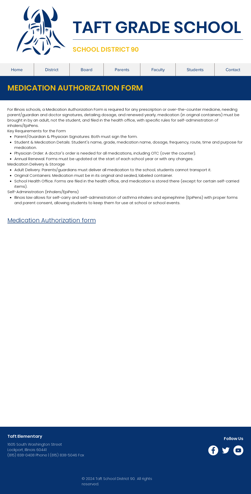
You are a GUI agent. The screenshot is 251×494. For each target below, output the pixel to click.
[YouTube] (238, 450)
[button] (51, 69)
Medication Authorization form (51, 220)
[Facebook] (213, 450)
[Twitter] (226, 450)
